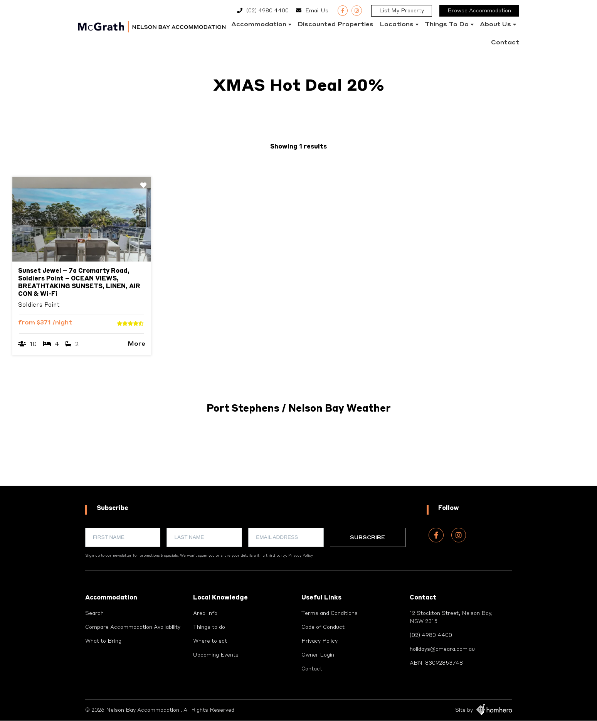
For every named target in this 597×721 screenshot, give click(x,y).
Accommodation (258, 25)
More (136, 344)
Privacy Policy (300, 555)
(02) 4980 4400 (267, 11)
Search (94, 613)
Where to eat (210, 641)
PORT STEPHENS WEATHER (298, 457)
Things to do (447, 25)
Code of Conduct (323, 627)
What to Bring (103, 641)
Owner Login (317, 655)
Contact (505, 43)
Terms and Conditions (329, 613)
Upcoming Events (216, 655)
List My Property (401, 11)
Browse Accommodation (479, 11)
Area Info (205, 613)
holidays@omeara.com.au (442, 649)
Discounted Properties (335, 25)
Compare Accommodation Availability (132, 627)
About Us (495, 25)
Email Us (316, 11)
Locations (397, 25)
